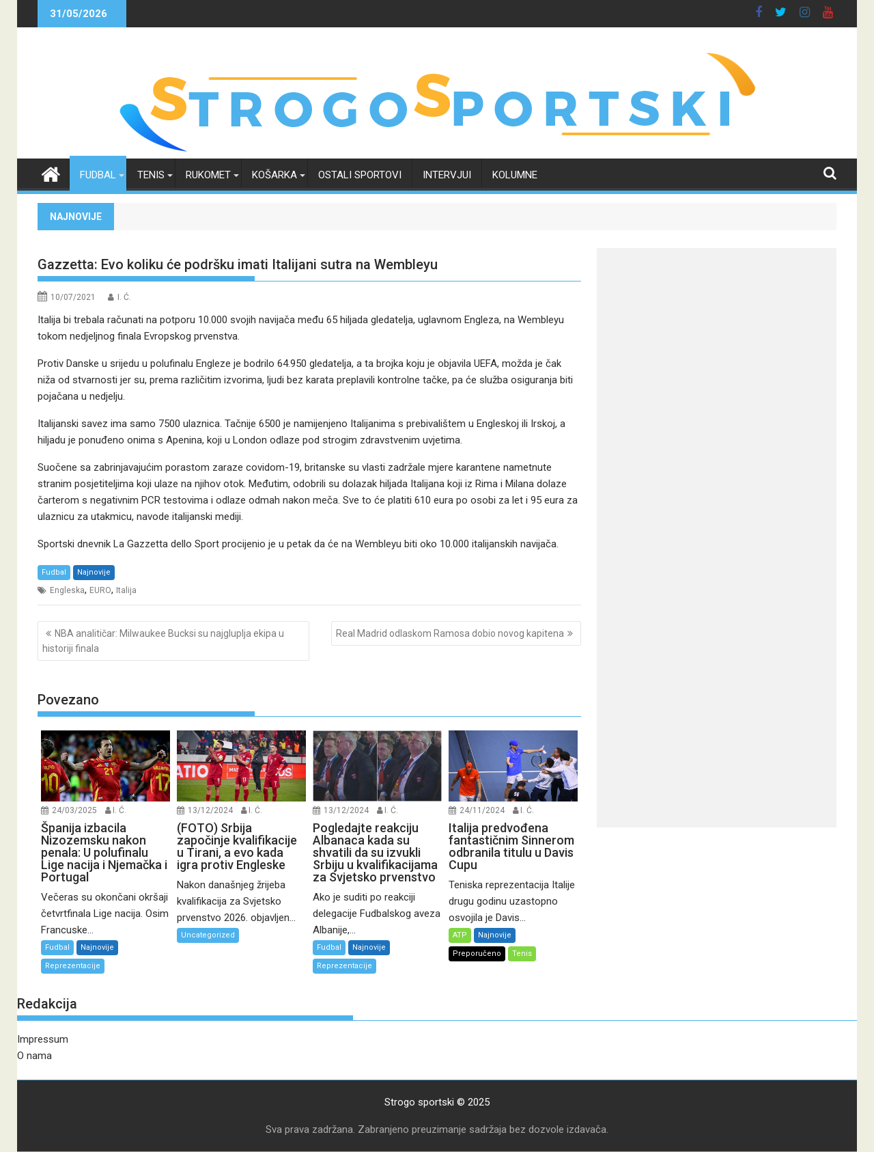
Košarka (274, 175)
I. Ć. (124, 297)
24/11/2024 (482, 810)
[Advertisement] (716, 343)
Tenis (151, 175)
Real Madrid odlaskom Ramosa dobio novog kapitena (450, 633)
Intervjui (447, 175)
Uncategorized (208, 935)
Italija (126, 590)
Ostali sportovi (359, 175)
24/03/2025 (74, 810)
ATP (460, 935)
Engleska (67, 590)
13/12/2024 (210, 810)
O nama (34, 1056)
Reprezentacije (72, 965)
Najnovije (94, 572)
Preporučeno (477, 953)
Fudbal (98, 175)
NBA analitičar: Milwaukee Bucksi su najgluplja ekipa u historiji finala (163, 641)
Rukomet (208, 175)
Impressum (42, 1039)
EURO (100, 590)
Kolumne (514, 175)
